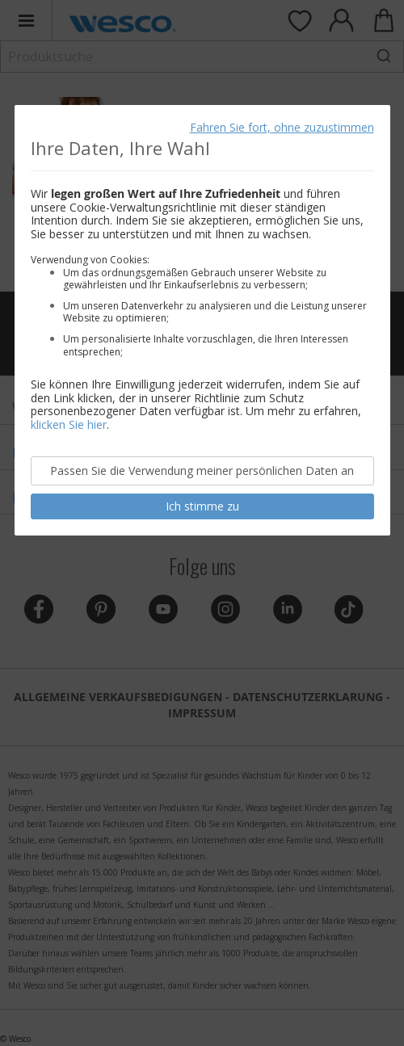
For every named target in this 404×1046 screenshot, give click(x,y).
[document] (202, 320)
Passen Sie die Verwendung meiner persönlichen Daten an (202, 470)
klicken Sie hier (69, 424)
